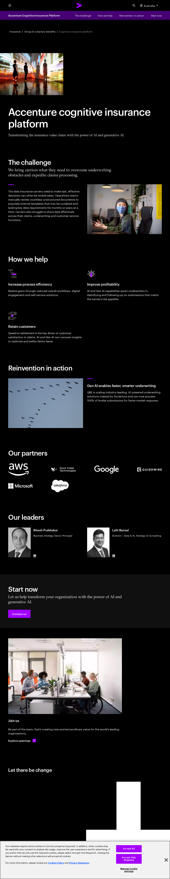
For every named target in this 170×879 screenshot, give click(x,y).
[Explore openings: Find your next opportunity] (22, 740)
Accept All (129, 849)
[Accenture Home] (79, 5)
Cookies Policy (56, 863)
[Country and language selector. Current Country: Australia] (149, 5)
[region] (85, 860)
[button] (19, 614)
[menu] (10, 5)
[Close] (166, 860)
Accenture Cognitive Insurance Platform (34, 15)
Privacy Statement (79, 863)
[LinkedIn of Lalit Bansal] (113, 556)
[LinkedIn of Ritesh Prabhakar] (35, 556)
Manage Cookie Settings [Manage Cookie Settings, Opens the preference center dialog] (128, 870)
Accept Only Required (129, 858)
